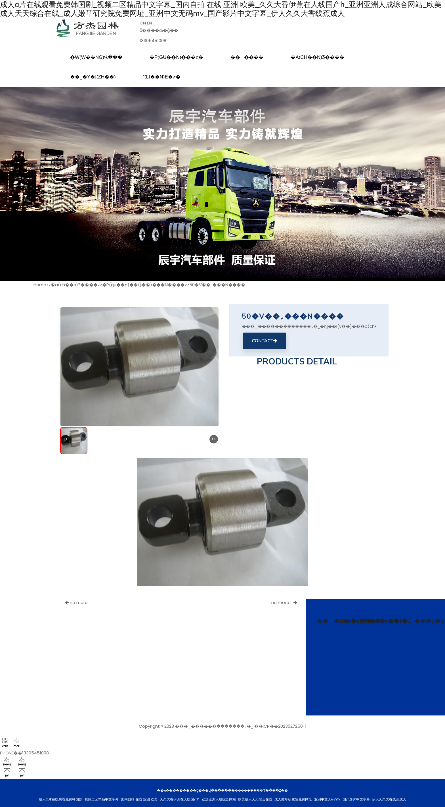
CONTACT (264, 340)
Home (39, 284)
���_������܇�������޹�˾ (214, 725)
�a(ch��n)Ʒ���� (74, 284)
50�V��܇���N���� (217, 284)
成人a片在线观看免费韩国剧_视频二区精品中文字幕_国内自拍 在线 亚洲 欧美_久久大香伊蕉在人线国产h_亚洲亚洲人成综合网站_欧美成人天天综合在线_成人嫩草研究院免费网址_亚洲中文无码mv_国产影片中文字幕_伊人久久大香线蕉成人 (219, 8)
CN (143, 22)
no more (76, 602)
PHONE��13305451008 (24, 752)
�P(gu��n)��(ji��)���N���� (143, 284)
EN (149, 22)
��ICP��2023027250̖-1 (280, 725)
